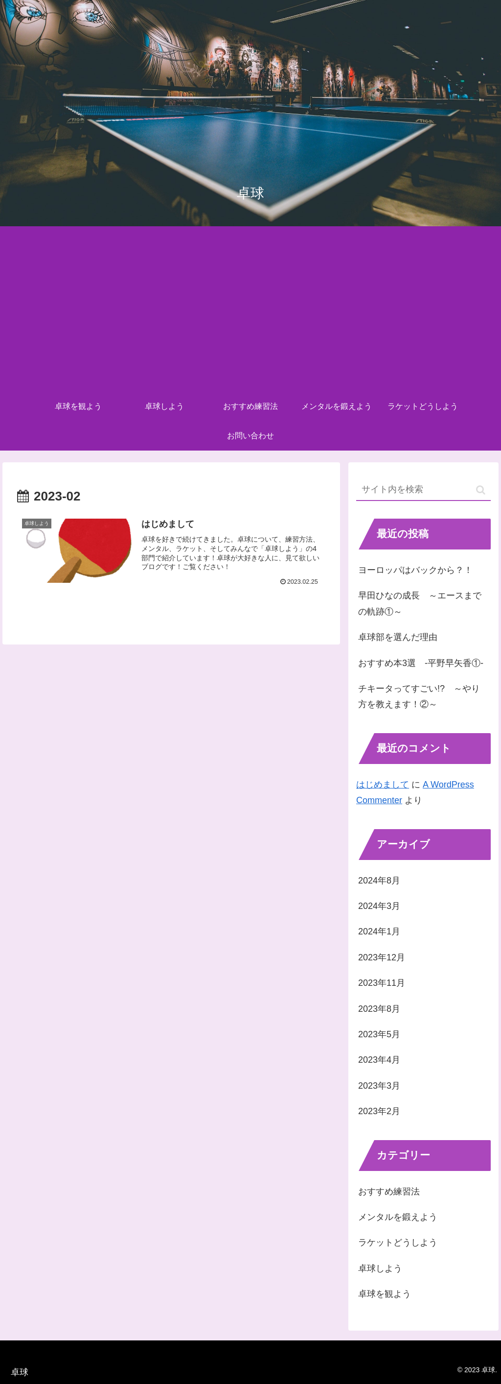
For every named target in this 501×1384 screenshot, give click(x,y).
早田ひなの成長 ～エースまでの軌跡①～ (419, 603)
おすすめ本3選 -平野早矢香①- (420, 663)
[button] (480, 490)
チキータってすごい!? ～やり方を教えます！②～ (419, 696)
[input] (423, 490)
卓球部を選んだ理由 (397, 637)
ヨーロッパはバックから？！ (415, 570)
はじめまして (382, 784)
